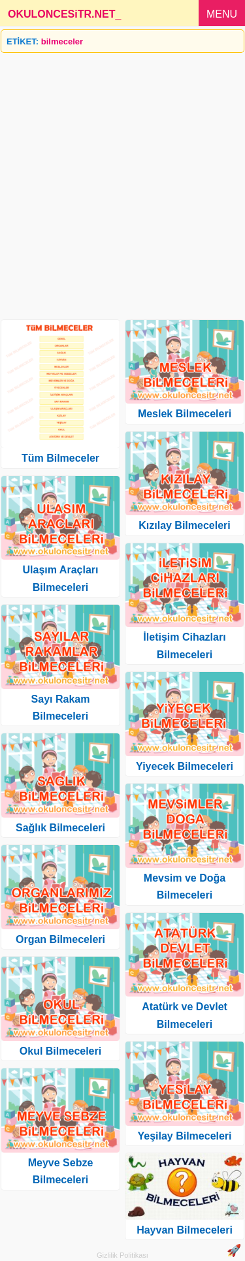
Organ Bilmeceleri (60, 939)
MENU (221, 14)
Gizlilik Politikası (122, 1255)
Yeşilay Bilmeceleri (184, 1135)
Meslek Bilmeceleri (184, 413)
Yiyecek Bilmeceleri (184, 766)
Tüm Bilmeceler (60, 458)
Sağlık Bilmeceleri (60, 827)
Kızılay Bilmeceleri (185, 525)
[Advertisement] (122, 181)
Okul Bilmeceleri (60, 1051)
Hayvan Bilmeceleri (185, 1230)
